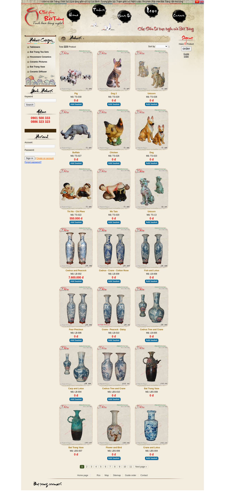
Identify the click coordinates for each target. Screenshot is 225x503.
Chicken (114, 152)
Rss (98, 475)
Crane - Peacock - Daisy (114, 329)
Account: (29, 142)
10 (125, 466)
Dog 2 (114, 93)
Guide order (130, 475)
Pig (76, 93)
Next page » (141, 466)
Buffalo (76, 152)
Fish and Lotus (151, 270)
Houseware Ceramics (40, 57)
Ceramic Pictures (38, 62)
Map (107, 475)
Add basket (76, 104)
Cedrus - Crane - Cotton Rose (113, 270)
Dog (152, 152)
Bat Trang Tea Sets (39, 52)
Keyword (29, 96)
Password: (29, 150)
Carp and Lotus (76, 388)
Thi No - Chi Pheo (76, 211)
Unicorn (152, 93)
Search (29, 104)
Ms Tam (114, 211)
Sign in (29, 158)
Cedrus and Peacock (76, 270)
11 (131, 466)
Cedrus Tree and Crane (151, 329)
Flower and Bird (114, 447)
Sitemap (117, 475)
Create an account (45, 158)
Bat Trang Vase (37, 67)
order (186, 48)
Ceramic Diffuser (38, 71)
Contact (144, 475)
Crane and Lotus (151, 447)
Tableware (35, 47)
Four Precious (76, 329)
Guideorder (186, 55)
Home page (82, 475)
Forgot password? (33, 162)
